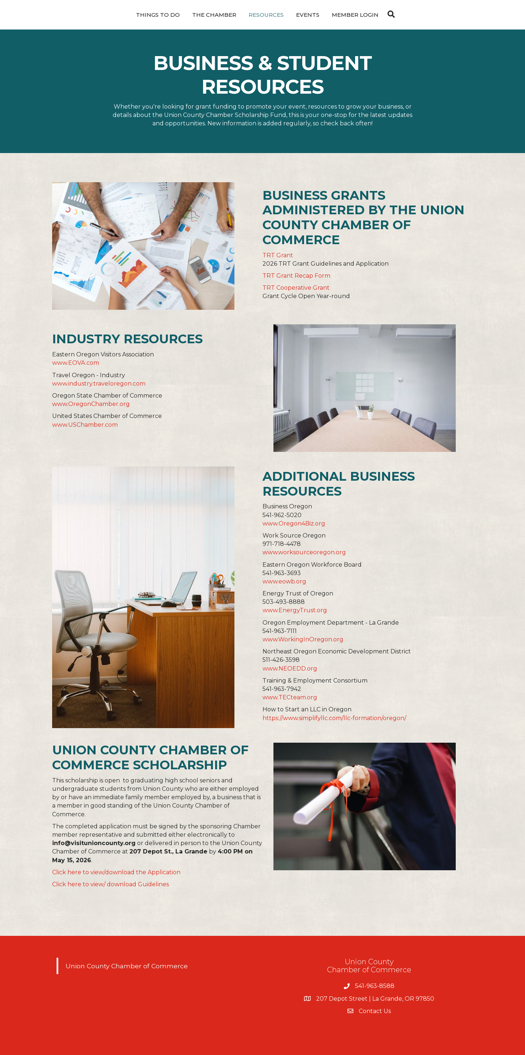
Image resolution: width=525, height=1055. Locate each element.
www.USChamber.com (85, 424)
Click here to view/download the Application (116, 872)
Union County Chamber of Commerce (127, 966)
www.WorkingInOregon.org (302, 639)
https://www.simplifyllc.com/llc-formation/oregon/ (334, 718)
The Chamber (214, 14)
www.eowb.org (284, 581)
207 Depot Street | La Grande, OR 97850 (375, 998)
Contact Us (375, 1011)
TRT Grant (277, 255)
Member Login (355, 14)
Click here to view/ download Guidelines (110, 884)
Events (307, 14)
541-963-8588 (374, 985)
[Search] (389, 14)
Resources (266, 14)
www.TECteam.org (289, 697)
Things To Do (158, 14)
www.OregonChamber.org (91, 403)
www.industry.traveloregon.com (98, 383)
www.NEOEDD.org (289, 668)
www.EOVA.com (75, 362)
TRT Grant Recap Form (296, 275)
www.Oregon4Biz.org (293, 523)
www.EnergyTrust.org (294, 610)
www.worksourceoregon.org (304, 552)
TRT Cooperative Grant (296, 287)
